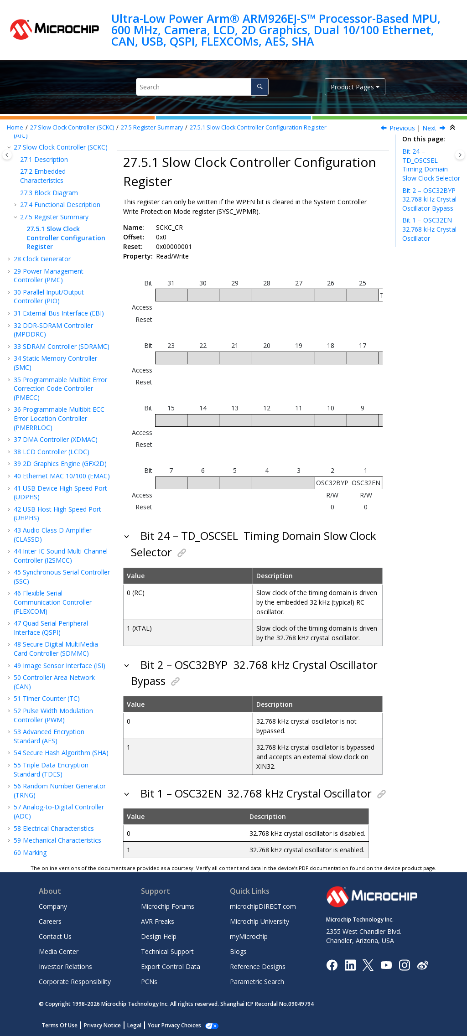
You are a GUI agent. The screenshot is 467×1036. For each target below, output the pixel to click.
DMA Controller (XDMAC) (56, 439)
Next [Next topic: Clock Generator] (429, 128)
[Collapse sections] (453, 128)
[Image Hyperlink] (386, 965)
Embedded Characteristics (43, 176)
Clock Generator (42, 258)
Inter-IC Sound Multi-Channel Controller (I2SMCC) (61, 556)
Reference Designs (257, 966)
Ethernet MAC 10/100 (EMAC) (62, 475)
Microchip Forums (167, 906)
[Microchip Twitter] (368, 964)
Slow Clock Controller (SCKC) (72, 127)
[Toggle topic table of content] (460, 155)
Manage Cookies (169, 1025)
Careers (50, 921)
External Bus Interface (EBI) (59, 313)
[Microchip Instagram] (404, 964)
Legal (134, 1025)
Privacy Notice (102, 1025)
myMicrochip (249, 936)
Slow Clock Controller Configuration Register (258, 127)
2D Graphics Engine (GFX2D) (60, 463)
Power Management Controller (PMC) (48, 276)
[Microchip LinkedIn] (350, 964)
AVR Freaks (157, 921)
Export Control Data (170, 966)
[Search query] (202, 87)
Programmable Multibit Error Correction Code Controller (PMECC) (60, 388)
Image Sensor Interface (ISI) (59, 665)
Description (44, 159)
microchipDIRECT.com (263, 906)
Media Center (58, 951)
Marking (30, 852)
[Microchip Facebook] (331, 964)
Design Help (158, 936)
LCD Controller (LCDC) (51, 451)
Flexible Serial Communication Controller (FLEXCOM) (53, 602)
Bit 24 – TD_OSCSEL (431, 164)
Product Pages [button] (352, 87)
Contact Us (55, 936)
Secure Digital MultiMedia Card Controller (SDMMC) (56, 649)
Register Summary (152, 127)
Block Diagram (49, 192)
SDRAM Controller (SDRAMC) (61, 346)
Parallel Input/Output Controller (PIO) (49, 297)
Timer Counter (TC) (47, 698)
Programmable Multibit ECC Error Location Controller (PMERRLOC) (59, 418)
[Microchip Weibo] (422, 965)
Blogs (238, 951)
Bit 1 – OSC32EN (429, 229)
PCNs (149, 981)
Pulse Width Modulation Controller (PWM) (53, 715)
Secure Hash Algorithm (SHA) (61, 752)
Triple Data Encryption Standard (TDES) (51, 769)
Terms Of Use (60, 1025)
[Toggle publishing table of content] (7, 155)
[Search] (260, 87)
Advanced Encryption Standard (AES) (49, 736)
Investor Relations (65, 966)
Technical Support (167, 951)
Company (53, 906)
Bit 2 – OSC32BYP (430, 199)
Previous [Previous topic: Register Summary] (402, 128)
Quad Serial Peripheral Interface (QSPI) (51, 628)
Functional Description (60, 204)
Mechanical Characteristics (57, 840)
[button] (10, 147)
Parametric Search (257, 981)
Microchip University (259, 921)
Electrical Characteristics (54, 828)
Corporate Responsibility (75, 981)
